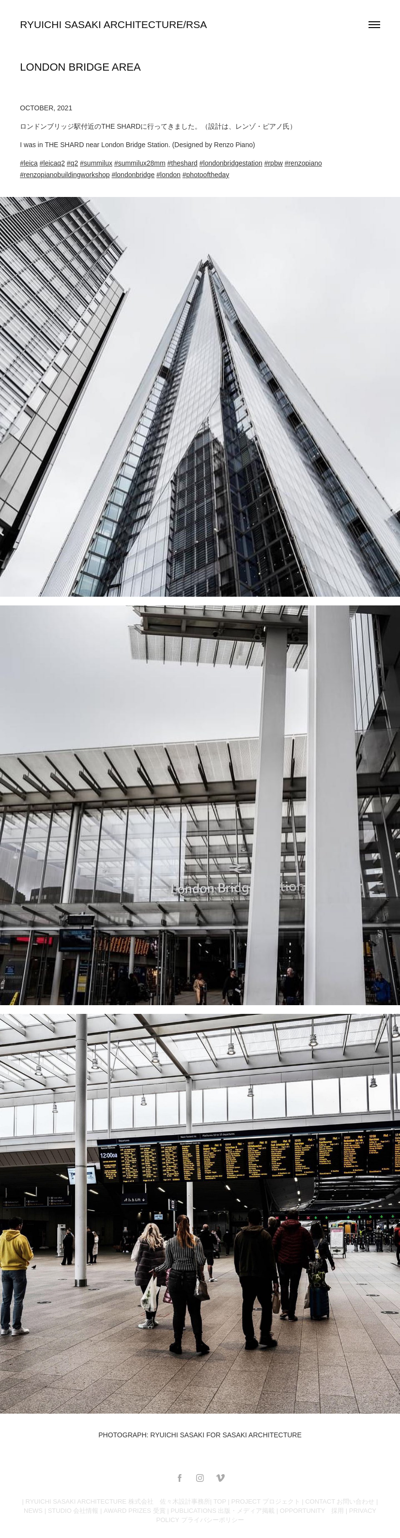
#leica (29, 163)
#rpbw (273, 163)
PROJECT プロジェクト (265, 1501)
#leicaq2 (52, 163)
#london (168, 175)
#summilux (96, 163)
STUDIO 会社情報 (73, 1510)
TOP (220, 1501)
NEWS (33, 1510)
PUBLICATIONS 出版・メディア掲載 (222, 1510)
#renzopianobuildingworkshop (64, 175)
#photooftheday (206, 175)
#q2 (72, 163)
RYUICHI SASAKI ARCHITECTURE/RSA (113, 24)
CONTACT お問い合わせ (339, 1501)
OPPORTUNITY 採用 (312, 1510)
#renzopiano (303, 163)
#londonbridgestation (231, 163)
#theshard (183, 163)
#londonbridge (132, 175)
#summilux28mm (140, 163)
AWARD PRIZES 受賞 (135, 1510)
